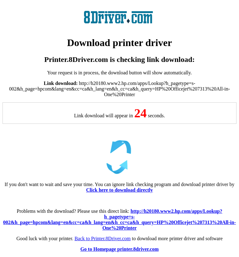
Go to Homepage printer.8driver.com (119, 249)
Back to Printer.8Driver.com (102, 238)
